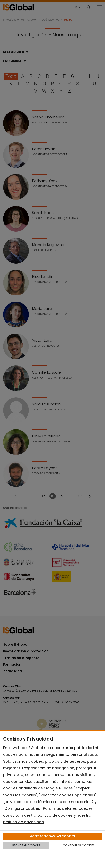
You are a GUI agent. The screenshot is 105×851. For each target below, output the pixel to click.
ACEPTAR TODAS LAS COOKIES (52, 836)
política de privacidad (23, 822)
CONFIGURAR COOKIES (79, 845)
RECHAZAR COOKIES (26, 845)
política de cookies (55, 815)
